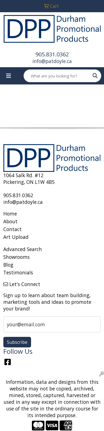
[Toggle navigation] (8, 76)
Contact (12, 229)
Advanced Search (22, 249)
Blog (8, 264)
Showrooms (16, 257)
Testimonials (18, 272)
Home (10, 213)
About (10, 221)
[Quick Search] (57, 75)
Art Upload (16, 237)
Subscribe (17, 342)
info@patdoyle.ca (52, 61)
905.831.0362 (52, 54)
